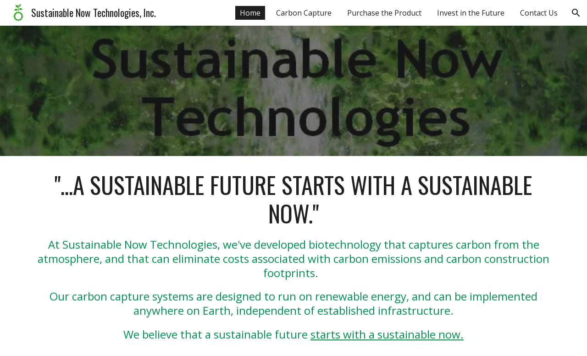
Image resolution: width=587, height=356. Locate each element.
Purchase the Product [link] (384, 13)
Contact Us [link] (539, 13)
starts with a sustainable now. (387, 334)
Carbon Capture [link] (304, 13)
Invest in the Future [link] (470, 13)
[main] (293, 256)
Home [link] (250, 13)
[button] (576, 13)
